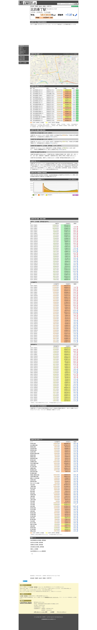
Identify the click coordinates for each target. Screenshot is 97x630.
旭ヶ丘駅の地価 (33, 466)
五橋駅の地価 (33, 468)
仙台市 (40, 6)
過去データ (21, 53)
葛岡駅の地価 (33, 456)
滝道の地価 (32, 517)
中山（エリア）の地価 (34, 483)
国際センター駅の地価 (34, 478)
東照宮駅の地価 (33, 450)
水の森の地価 (33, 514)
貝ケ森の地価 (33, 516)
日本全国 (32, 6)
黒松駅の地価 (33, 446)
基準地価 (35, 587)
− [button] (31, 59)
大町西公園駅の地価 (34, 476)
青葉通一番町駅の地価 (34, 474)
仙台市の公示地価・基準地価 (36, 542)
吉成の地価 (32, 511)
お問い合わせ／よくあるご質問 (40, 612)
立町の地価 (32, 506)
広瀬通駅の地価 (33, 461)
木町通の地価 (33, 494)
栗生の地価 (32, 491)
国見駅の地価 (33, 455)
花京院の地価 (33, 507)
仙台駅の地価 (33, 443)
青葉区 (44, 6)
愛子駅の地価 (33, 460)
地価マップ (21, 49)
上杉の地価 (32, 489)
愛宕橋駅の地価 (33, 469)
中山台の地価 (33, 509)
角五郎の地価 (33, 527)
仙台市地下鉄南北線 (53, 174)
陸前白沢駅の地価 (33, 471)
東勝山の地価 (33, 530)
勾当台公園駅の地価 (34, 463)
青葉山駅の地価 (33, 481)
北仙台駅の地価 (33, 448)
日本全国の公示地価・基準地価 (37, 546)
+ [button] (31, 57)
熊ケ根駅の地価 (33, 473)
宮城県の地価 (22, 56)
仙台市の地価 (22, 58)
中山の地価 (32, 521)
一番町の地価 (33, 486)
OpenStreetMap (71, 83)
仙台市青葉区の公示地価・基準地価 (38, 540)
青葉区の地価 (22, 59)
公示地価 (31, 587)
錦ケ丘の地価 (33, 522)
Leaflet (67, 83)
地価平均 (21, 47)
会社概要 (52, 612)
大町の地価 (32, 502)
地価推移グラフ (22, 52)
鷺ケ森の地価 (33, 519)
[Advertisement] (24, 25)
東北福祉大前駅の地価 (34, 453)
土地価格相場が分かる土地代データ (48, 619)
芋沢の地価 (32, 501)
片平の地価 (32, 504)
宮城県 (36, 6)
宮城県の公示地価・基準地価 (36, 544)
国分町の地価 (33, 488)
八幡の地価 (32, 496)
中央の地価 (32, 484)
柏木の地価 (32, 497)
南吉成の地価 (33, 512)
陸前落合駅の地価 (33, 458)
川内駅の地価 (33, 479)
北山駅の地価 (33, 451)
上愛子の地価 (33, 499)
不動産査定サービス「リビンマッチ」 (52, 597)
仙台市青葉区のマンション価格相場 (38, 551)
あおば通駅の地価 (33, 445)
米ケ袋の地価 (33, 529)
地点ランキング (22, 50)
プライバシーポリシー (61, 612)
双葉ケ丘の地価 (33, 524)
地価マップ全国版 (22, 62)
